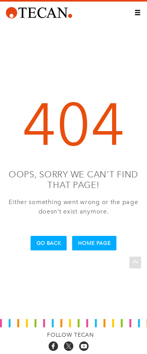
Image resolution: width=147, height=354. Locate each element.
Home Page (94, 243)
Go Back (48, 243)
